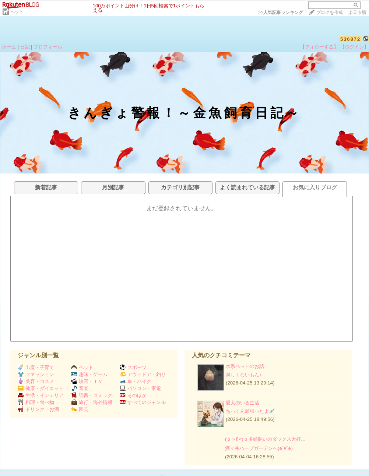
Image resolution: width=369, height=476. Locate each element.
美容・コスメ (36, 381)
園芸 (79, 409)
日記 (25, 47)
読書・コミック (91, 395)
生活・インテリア (41, 395)
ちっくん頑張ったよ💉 (250, 411)
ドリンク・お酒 (38, 409)
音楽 (79, 388)
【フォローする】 (319, 47)
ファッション (36, 374)
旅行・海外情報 (91, 402)
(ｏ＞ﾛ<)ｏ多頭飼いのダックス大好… (265, 439)
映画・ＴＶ (87, 381)
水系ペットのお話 (245, 366)
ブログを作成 (329, 12)
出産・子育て (36, 367)
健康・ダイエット (41, 388)
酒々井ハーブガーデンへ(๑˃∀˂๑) (259, 448)
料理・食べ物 (36, 402)
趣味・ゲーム (89, 374)
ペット (17, 11)
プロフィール (48, 47)
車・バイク (135, 381)
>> (280, 12)
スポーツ (133, 367)
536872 (350, 39)
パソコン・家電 (140, 388)
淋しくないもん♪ (244, 374)
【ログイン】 (354, 47)
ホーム (9, 47)
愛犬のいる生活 (242, 402)
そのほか (133, 395)
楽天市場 (357, 12)
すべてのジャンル (143, 402)
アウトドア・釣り (143, 374)
